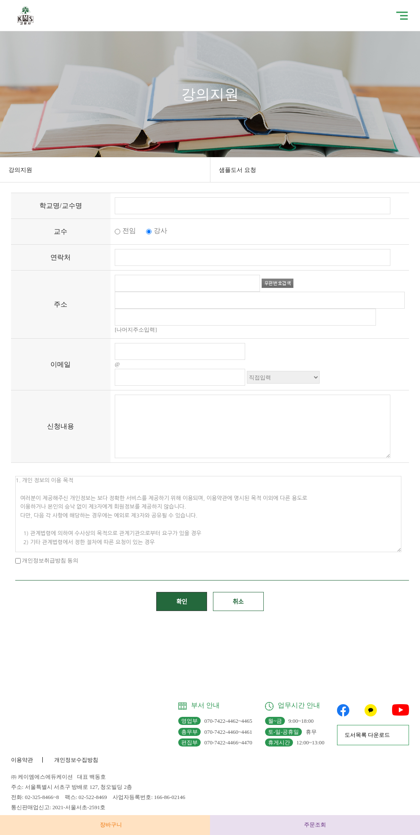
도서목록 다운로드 (367, 735)
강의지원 (20, 170)
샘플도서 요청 (237, 170)
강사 (156, 230)
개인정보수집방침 (76, 760)
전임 (125, 230)
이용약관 (22, 760)
